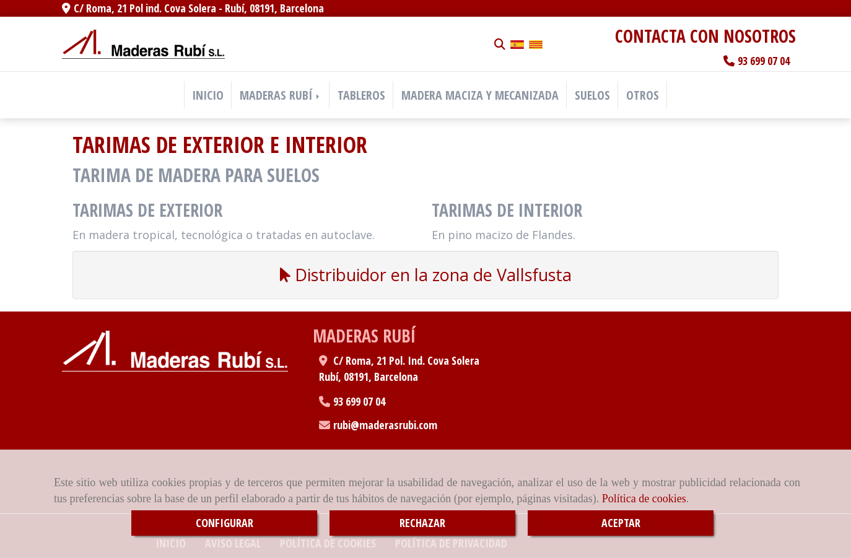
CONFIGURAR (224, 522)
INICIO (208, 95)
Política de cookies (644, 498)
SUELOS (592, 95)
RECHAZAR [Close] (422, 522)
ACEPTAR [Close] (620, 522)
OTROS (642, 95)
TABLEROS (361, 95)
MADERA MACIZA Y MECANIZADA (480, 95)
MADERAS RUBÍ (280, 95)
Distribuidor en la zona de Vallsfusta (426, 274)
